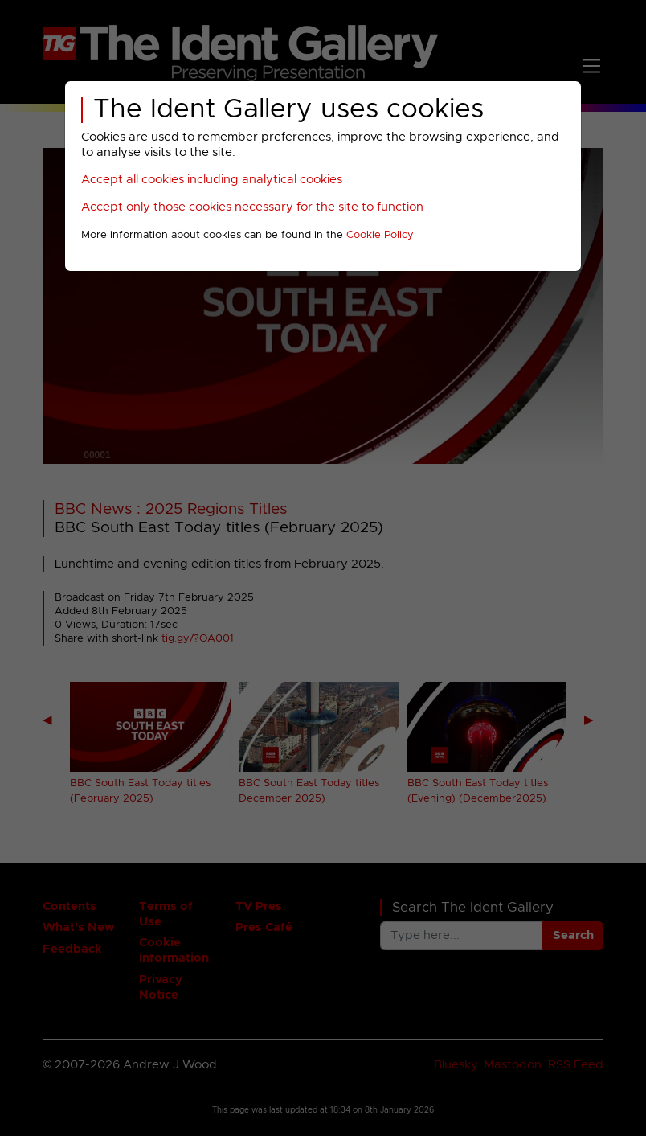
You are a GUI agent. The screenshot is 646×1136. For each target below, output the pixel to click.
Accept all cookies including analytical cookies (211, 180)
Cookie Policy (380, 235)
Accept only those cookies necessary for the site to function (252, 207)
